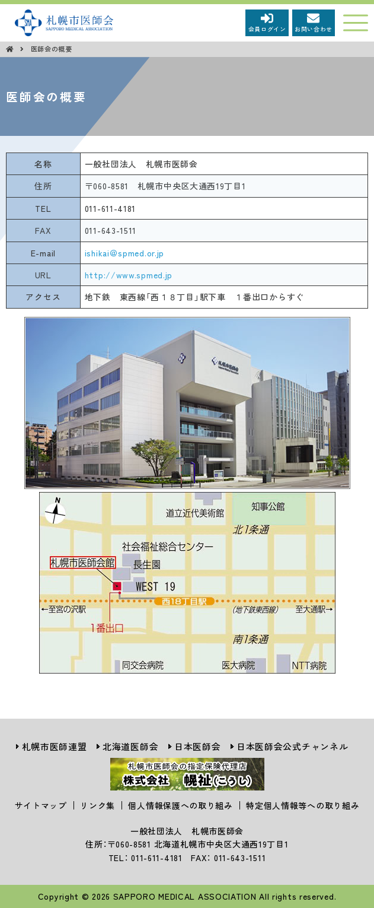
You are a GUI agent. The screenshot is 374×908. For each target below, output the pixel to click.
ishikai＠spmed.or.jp (124, 253)
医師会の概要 (51, 48)
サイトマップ (41, 805)
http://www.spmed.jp (128, 275)
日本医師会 (197, 746)
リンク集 (97, 805)
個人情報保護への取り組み (180, 805)
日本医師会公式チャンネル (292, 746)
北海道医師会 (130, 746)
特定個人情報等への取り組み (302, 805)
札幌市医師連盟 (54, 746)
